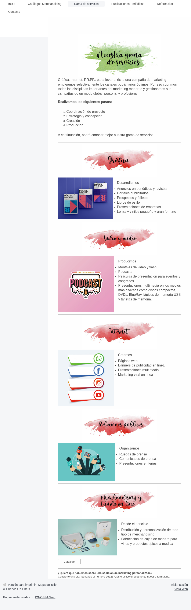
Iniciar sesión (179, 584)
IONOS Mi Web (45, 597)
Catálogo (69, 561)
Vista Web (181, 589)
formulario (163, 576)
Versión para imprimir (20, 584)
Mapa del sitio (47, 584)
